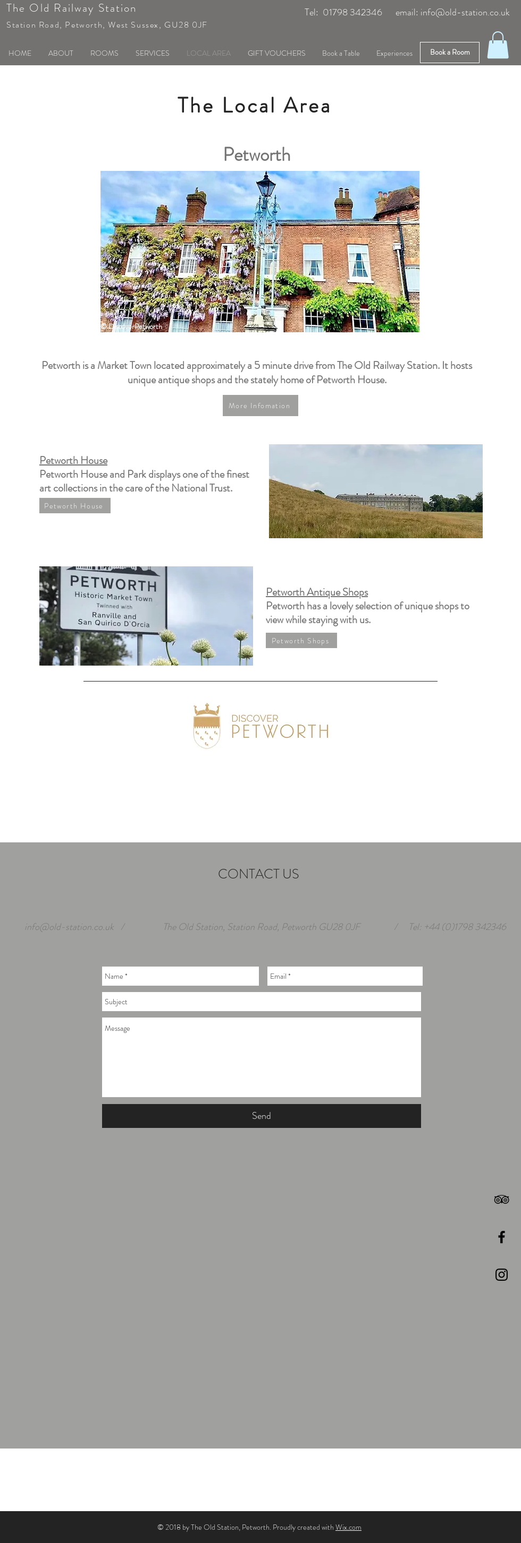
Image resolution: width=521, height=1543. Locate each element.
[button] (497, 44)
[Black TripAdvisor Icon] (501, 1199)
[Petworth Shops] (301, 640)
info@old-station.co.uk (465, 12)
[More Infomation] (260, 405)
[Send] (261, 1116)
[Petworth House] (75, 505)
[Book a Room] (450, 52)
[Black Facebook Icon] (501, 1237)
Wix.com (348, 1527)
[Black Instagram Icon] (501, 1274)
